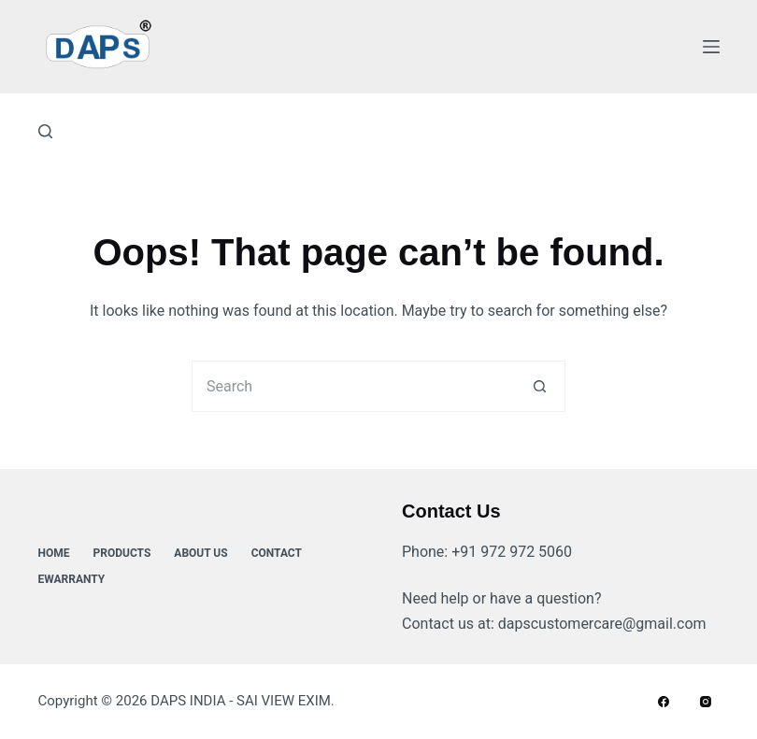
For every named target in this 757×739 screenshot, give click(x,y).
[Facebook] (664, 702)
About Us (200, 553)
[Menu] (711, 46)
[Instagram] (706, 702)
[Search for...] (353, 386)
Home (54, 553)
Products (122, 553)
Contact (276, 553)
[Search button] (539, 386)
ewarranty (72, 579)
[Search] (45, 131)
